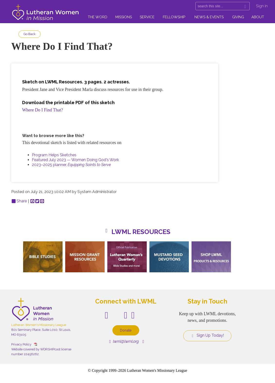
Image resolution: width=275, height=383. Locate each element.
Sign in (262, 6)
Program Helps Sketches (54, 155)
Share (19, 201)
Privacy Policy (21, 344)
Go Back (30, 34)
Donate (126, 330)
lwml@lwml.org (124, 341)
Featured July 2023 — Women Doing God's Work (75, 159)
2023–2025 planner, (71, 164)
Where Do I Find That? (42, 110)
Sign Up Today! (207, 335)
